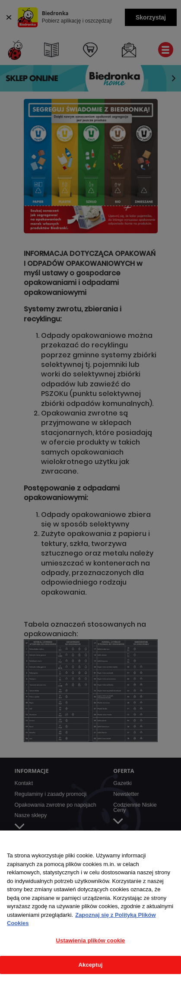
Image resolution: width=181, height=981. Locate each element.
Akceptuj (91, 964)
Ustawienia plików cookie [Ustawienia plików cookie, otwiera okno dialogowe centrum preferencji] (90, 940)
